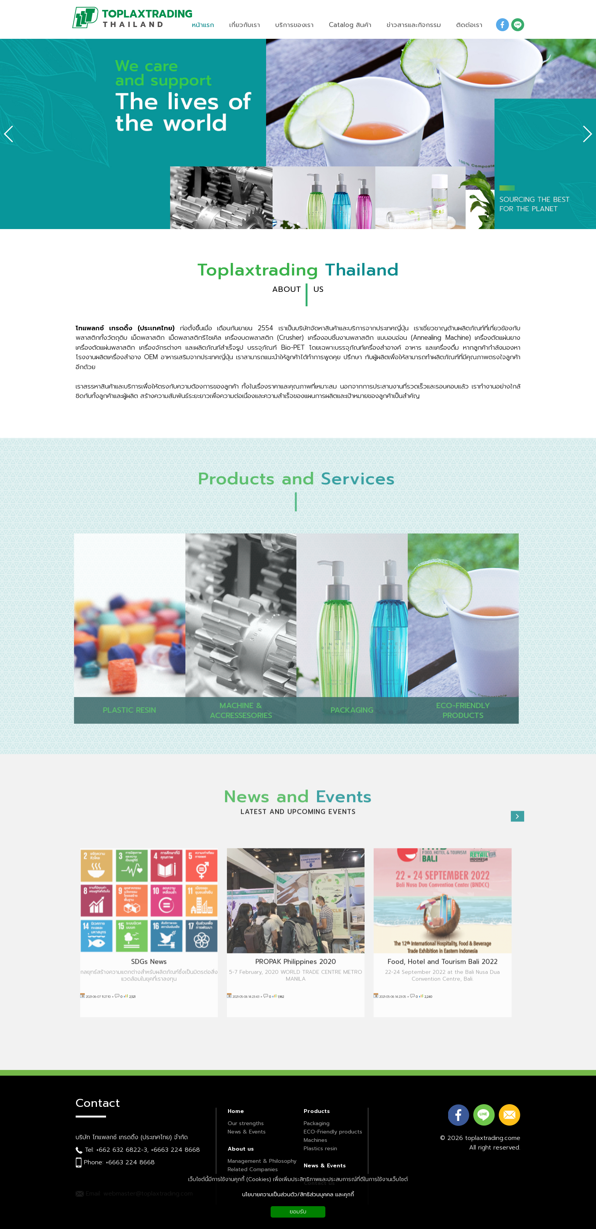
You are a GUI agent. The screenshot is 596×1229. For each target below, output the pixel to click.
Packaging (317, 1123)
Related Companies (253, 1169)
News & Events (247, 1132)
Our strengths (246, 1123)
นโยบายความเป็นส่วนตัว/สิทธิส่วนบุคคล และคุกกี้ (298, 1195)
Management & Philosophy (262, 1161)
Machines (315, 1140)
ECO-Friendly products (333, 1132)
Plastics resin (320, 1149)
